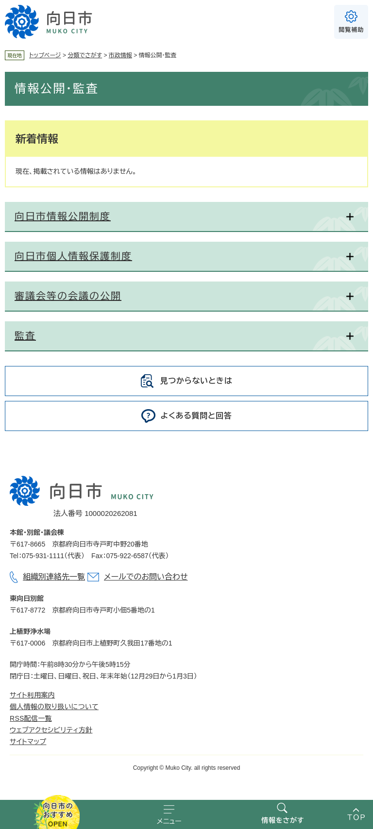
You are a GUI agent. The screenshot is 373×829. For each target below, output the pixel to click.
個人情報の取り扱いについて (54, 707)
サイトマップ (28, 742)
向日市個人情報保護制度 (73, 256)
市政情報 (120, 55)
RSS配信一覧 (31, 718)
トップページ (45, 55)
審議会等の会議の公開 (68, 296)
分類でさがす (85, 55)
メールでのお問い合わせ (145, 577)
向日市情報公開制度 (63, 216)
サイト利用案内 (32, 695)
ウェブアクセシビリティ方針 (51, 730)
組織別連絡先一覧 (54, 577)
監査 (25, 336)
